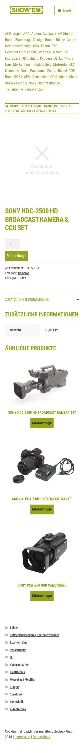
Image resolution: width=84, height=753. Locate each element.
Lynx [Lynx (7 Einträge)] (8, 64)
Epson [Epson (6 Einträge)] (45, 46)
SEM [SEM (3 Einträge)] (27, 77)
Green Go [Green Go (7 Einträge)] (44, 52)
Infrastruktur (18, 650)
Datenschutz (41, 737)
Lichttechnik (17, 672)
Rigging (14, 687)
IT (11, 657)
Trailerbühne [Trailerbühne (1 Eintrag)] (14, 89)
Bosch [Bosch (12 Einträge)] (49, 39)
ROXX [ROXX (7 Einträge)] (18, 77)
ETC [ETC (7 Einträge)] (55, 46)
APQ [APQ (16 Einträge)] (26, 33)
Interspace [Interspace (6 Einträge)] (12, 58)
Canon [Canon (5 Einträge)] (71, 39)
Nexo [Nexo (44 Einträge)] (24, 70)
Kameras (50, 106)
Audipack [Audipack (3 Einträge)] (49, 33)
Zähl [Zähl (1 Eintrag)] (41, 89)
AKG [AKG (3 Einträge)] (8, 33)
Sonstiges (16, 694)
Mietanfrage (16, 256)
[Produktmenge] (12, 244)
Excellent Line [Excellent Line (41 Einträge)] (15, 52)
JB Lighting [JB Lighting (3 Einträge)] (30, 58)
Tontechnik (17, 701)
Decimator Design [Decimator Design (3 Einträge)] (18, 46)
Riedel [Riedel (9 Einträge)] (62, 70)
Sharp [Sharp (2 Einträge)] (63, 77)
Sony (23, 278)
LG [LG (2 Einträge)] (55, 58)
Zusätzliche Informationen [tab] (27, 300)
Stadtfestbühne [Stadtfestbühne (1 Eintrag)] (49, 83)
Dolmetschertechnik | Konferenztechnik (34, 635)
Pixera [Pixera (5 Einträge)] (51, 70)
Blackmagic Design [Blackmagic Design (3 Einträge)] (29, 39)
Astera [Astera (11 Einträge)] (36, 33)
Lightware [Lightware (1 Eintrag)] (66, 58)
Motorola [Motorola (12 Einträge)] (60, 64)
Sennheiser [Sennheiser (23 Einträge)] (40, 77)
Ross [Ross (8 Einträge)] (8, 77)
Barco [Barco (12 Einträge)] (9, 39)
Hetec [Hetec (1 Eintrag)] (57, 52)
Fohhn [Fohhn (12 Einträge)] (31, 52)
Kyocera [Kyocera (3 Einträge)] (46, 58)
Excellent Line (18, 642)
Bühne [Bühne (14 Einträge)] (60, 39)
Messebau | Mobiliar (22, 679)
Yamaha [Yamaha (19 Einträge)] (30, 89)
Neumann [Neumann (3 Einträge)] (12, 70)
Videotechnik (31, 106)
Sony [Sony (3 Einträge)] (32, 83)
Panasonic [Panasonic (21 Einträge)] (38, 70)
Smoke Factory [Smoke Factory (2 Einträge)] (16, 83)
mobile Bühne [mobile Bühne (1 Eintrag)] (41, 64)
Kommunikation (19, 664)
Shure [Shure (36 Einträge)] (73, 77)
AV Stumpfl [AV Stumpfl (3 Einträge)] (66, 33)
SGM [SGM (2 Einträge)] (53, 77)
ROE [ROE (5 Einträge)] (72, 70)
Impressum (22, 737)
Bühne (14, 627)
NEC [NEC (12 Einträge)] (71, 64)
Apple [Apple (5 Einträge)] (17, 33)
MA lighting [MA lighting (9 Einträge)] (21, 64)
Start (14, 106)
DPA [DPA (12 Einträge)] (36, 46)
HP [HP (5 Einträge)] (65, 52)
